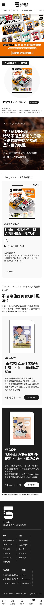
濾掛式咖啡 (23, 540)
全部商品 (22, 558)
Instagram (26, 583)
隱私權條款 (7, 558)
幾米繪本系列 (27, 10)
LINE (24, 575)
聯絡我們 (6, 562)
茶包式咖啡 (23, 545)
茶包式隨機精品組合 (11, 575)
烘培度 (21, 549)
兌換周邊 (22, 553)
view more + (8, 164)
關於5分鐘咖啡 (8, 540)
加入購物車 (33, 102)
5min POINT (8, 545)
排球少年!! (6, 10)
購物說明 (6, 553)
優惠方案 (6, 549)
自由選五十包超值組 (11, 583)
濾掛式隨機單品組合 (11, 579)
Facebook (26, 579)
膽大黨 (15, 10)
